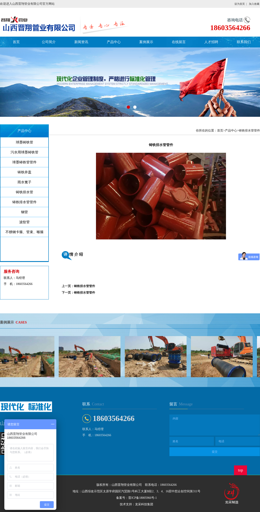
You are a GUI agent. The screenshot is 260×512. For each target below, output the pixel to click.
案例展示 (146, 42)
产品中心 (114, 42)
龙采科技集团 (144, 504)
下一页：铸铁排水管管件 (78, 292)
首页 (16, 42)
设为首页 (239, 3)
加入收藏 (254, 3)
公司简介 (49, 42)
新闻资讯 (81, 42)
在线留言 (179, 42)
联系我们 (244, 42)
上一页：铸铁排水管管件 (78, 286)
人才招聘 (211, 42)
